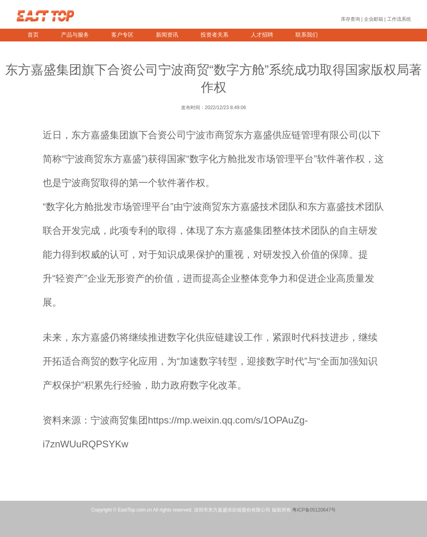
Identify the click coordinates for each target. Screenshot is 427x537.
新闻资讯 (167, 35)
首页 (33, 35)
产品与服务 (75, 35)
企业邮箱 (373, 19)
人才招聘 (262, 35)
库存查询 (350, 19)
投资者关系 (214, 35)
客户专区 (122, 35)
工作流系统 (399, 19)
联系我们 (306, 35)
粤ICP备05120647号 (314, 510)
